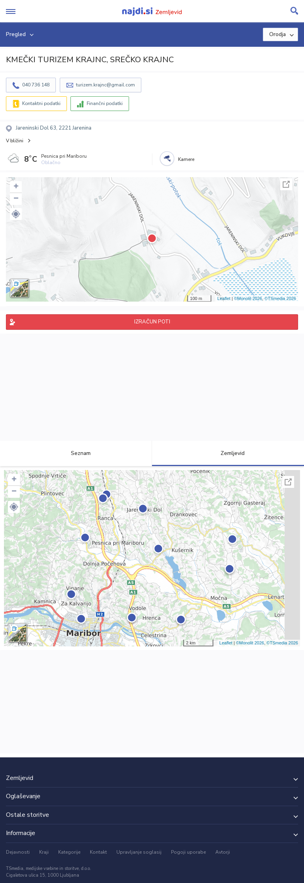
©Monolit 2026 (248, 298)
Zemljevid (228, 453)
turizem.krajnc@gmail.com (105, 85)
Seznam (76, 453)
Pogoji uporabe (188, 852)
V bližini (14, 141)
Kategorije (69, 852)
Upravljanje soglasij (139, 852)
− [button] (16, 199)
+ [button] (16, 187)
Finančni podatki (105, 103)
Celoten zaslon (286, 184)
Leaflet (223, 298)
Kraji (44, 852)
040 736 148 (35, 85)
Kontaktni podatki (41, 103)
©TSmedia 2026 (280, 298)
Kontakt (98, 852)
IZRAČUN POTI (152, 321)
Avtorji (222, 852)
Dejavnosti (18, 852)
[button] (16, 214)
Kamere (186, 159)
